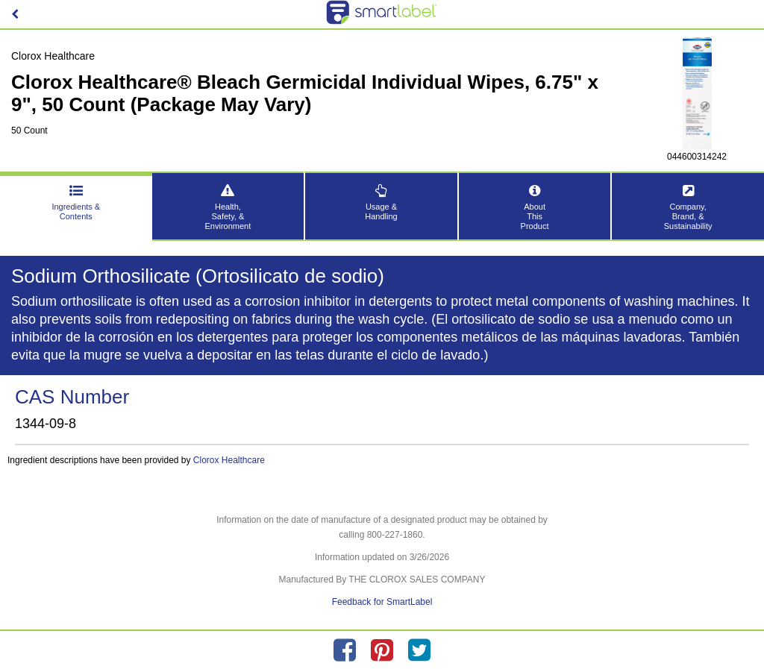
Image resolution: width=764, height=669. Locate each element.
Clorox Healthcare (229, 460)
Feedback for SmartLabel (382, 602)
